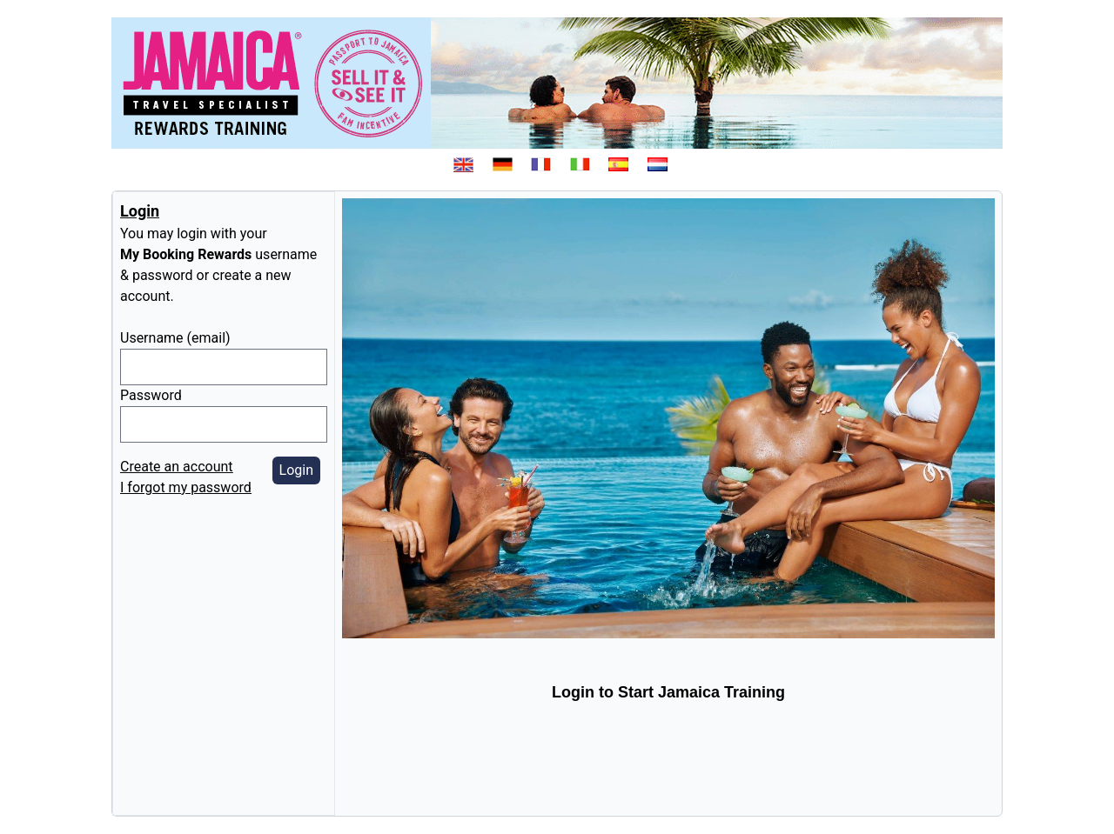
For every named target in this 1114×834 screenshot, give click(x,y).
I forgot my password (186, 487)
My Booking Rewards (186, 254)
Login (296, 470)
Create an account (176, 466)
